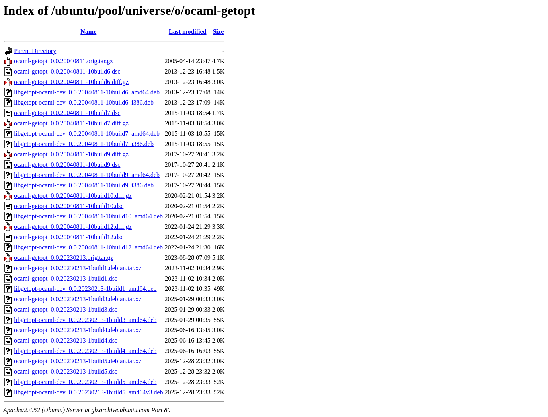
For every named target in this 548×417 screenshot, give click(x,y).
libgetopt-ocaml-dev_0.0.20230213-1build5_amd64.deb (85, 381)
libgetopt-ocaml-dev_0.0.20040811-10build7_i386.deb (84, 143)
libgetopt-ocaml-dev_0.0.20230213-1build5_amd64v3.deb (88, 392)
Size (218, 31)
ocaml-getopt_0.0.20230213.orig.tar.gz (63, 257)
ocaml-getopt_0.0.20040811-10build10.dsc (68, 206)
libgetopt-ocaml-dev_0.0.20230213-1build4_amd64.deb (85, 350)
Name (88, 31)
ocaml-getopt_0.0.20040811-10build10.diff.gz (73, 195)
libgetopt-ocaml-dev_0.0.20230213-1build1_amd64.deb (85, 288)
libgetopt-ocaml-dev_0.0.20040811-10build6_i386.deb (84, 102)
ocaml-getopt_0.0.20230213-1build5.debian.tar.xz (77, 361)
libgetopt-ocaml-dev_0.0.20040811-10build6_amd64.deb (87, 92)
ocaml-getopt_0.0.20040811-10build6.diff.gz (71, 81)
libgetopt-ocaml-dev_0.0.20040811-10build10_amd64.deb (88, 216)
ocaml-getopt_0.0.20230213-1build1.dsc (65, 278)
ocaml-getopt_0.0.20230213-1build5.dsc (65, 371)
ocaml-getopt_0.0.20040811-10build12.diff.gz (73, 226)
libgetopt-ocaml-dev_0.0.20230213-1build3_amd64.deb (85, 319)
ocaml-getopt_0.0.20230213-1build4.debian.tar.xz (77, 330)
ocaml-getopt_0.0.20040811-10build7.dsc (67, 112)
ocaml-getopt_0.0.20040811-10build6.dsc (67, 71)
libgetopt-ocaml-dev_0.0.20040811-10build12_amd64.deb (88, 247)
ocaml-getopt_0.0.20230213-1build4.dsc (65, 340)
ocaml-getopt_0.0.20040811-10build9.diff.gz (71, 154)
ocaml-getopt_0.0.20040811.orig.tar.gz (63, 61)
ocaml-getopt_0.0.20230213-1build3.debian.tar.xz (77, 299)
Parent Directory (35, 50)
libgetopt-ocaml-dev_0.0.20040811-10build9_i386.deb (84, 185)
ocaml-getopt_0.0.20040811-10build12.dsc (68, 237)
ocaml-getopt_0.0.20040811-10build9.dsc (67, 164)
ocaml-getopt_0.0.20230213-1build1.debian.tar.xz (77, 268)
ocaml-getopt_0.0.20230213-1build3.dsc (65, 309)
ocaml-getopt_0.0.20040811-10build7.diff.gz (71, 123)
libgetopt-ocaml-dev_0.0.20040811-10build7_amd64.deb (87, 133)
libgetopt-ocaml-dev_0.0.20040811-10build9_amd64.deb (87, 174)
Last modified (188, 31)
